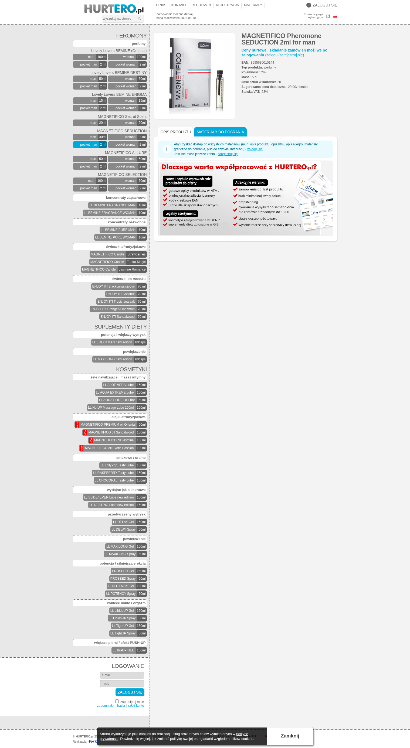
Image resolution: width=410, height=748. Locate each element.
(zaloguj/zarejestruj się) (284, 55)
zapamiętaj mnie (129, 701)
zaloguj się (255, 149)
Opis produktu (176, 132)
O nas (161, 5)
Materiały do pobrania (220, 132)
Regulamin (201, 5)
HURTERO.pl (118, 9)
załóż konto (136, 706)
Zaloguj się (321, 5)
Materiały (253, 5)
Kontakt (179, 5)
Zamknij (290, 736)
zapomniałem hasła (111, 706)
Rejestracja (227, 5)
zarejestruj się (228, 154)
